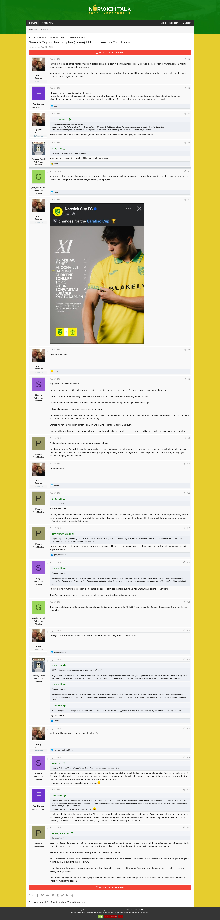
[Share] (185, 59)
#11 (188, 493)
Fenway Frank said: (61, 833)
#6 (189, 200)
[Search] (186, 23)
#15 (188, 630)
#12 (188, 528)
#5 (189, 171)
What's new (47, 23)
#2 (189, 88)
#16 (188, 659)
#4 (189, 143)
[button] (55, 23)
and (64, 750)
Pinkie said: (57, 568)
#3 (189, 114)
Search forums (47, 29)
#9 (189, 438)
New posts (33, 29)
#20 (188, 827)
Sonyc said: (57, 796)
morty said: (57, 149)
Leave (120, 917)
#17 (188, 728)
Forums (33, 23)
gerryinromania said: (61, 534)
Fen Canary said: (60, 119)
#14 (188, 602)
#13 (188, 562)
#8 (189, 379)
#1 (189, 59)
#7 (189, 350)
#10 (188, 464)
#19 (188, 790)
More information (111, 917)
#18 (188, 757)
